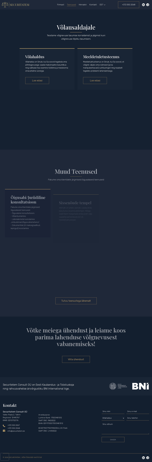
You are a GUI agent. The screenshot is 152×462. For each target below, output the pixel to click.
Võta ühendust (76, 359)
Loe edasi (37, 80)
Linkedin (143, 457)
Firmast (60, 5)
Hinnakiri (83, 5)
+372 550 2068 (128, 5)
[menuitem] (101, 4)
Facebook (147, 4)
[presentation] (4, 456)
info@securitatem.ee (16, 431)
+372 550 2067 (14, 425)
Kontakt (93, 5)
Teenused (71, 5)
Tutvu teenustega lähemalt (76, 300)
